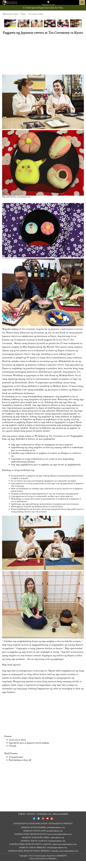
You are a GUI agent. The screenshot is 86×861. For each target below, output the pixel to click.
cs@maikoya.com (57, 837)
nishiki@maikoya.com (56, 827)
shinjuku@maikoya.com (57, 847)
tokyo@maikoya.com (56, 840)
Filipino (23, 14)
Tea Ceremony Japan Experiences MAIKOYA (48, 855)
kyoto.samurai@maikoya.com (59, 834)
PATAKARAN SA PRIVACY (61, 823)
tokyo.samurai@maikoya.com (64, 844)
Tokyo (22, 814)
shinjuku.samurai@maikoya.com (64, 850)
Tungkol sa (44, 814)
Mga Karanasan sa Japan (10, 14)
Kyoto (31, 814)
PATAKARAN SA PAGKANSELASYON (30, 823)
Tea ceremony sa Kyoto (35, 14)
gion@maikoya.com (55, 830)
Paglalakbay (60, 814)
